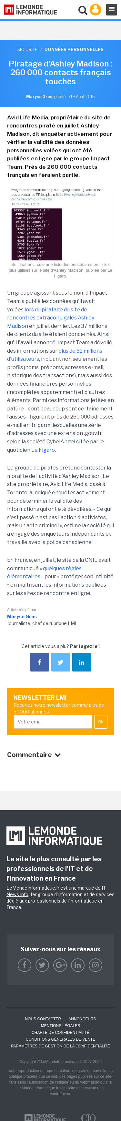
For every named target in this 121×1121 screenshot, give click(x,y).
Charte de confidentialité (60, 1032)
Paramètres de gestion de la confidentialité (60, 1046)
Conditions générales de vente (60, 1039)
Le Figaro (43, 450)
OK (101, 722)
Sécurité (27, 49)
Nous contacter (43, 1019)
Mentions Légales (60, 1026)
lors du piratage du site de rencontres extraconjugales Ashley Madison (50, 318)
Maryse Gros (22, 616)
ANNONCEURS (82, 1019)
